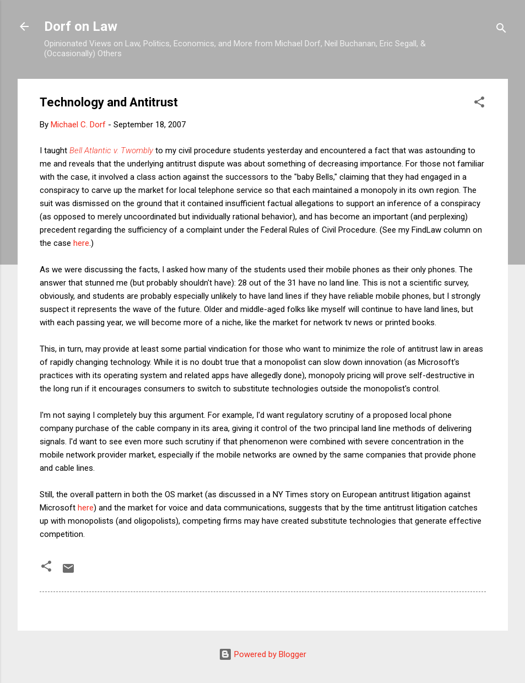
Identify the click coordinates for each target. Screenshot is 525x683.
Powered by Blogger (262, 654)
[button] (479, 103)
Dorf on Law (80, 26)
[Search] (501, 30)
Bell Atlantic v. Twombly (111, 150)
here (81, 243)
